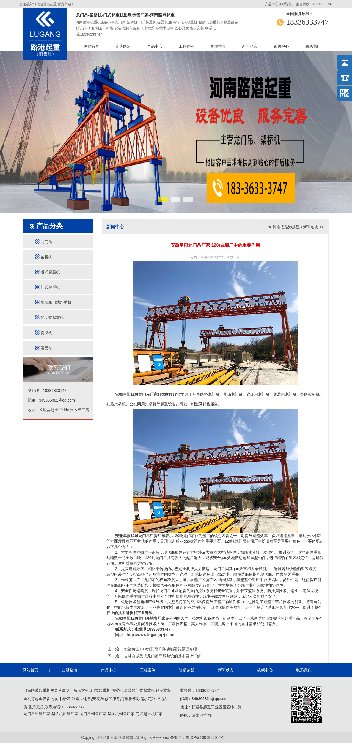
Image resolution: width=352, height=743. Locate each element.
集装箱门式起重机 (53, 302)
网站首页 (91, 46)
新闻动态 (249, 46)
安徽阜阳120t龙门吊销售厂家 (140, 618)
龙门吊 (43, 241)
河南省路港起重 (286, 227)
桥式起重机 (47, 272)
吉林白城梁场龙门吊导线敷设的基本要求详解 (162, 656)
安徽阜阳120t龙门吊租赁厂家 (140, 535)
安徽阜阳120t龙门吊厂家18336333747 (148, 394)
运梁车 (43, 348)
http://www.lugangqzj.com (150, 635)
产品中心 (271, 4)
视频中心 (281, 46)
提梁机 (43, 332)
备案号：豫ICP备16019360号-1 (197, 737)
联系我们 (286, 4)
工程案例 (186, 46)
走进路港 (123, 46)
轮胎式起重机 (49, 317)
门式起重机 (47, 287)
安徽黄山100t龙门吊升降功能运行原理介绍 (160, 649)
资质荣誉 (218, 46)
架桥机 (43, 256)
